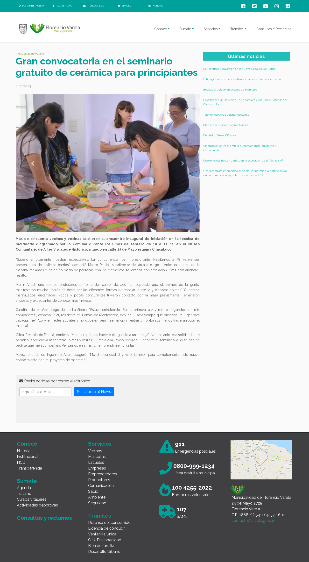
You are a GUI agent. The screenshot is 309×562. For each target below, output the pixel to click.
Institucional (27, 456)
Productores (99, 480)
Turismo (24, 493)
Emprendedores (102, 474)
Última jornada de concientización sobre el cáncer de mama (242, 79)
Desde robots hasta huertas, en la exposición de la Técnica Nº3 (243, 160)
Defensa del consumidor (110, 522)
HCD (21, 462)
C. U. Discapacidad (104, 540)
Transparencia (29, 468)
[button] (33, 163)
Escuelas (96, 462)
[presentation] (56, 409)
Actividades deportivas (37, 505)
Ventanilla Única (102, 534)
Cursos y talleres (31, 499)
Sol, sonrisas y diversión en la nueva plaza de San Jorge (239, 68)
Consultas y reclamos (44, 518)
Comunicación (101, 485)
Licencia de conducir (106, 528)
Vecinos (95, 451)
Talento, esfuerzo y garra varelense (226, 114)
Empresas (97, 468)
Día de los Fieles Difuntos (219, 135)
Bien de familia (101, 545)
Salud (93, 491)
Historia (23, 451)
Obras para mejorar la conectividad (225, 125)
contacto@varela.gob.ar (253, 520)
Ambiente (96, 497)
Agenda (24, 487)
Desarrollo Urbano (104, 551)
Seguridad (97, 503)
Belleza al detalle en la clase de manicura (230, 89)
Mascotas (97, 456)
